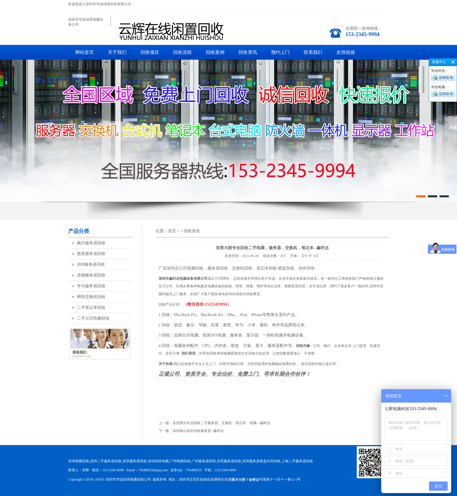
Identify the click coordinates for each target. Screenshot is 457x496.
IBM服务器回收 (91, 264)
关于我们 (117, 52)
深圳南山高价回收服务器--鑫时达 (198, 431)
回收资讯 (247, 52)
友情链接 (345, 52)
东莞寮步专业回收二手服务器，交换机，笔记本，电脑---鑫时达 (221, 423)
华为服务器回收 (91, 286)
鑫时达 (254, 480)
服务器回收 (218, 268)
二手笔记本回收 (91, 307)
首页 (172, 231)
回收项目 (149, 52)
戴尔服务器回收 (91, 243)
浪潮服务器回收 (91, 275)
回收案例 (215, 52)
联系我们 (313, 52)
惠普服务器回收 (91, 253)
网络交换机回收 (91, 297)
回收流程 (182, 52)
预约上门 (280, 52)
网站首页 (84, 52)
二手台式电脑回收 (93, 318)
